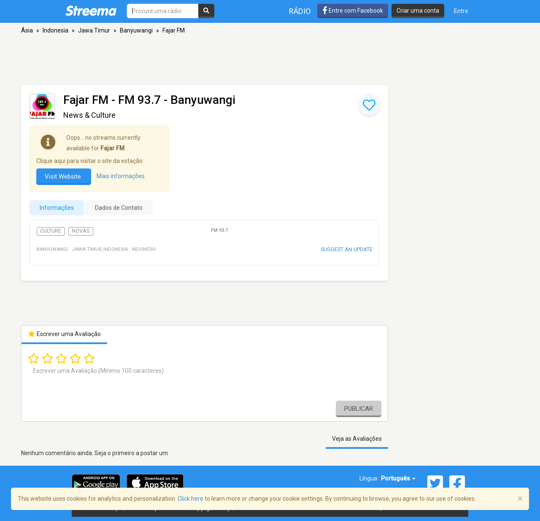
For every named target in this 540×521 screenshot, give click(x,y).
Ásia (27, 30)
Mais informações (121, 176)
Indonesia (55, 30)
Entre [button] (461, 11)
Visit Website (64, 176)
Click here (190, 498)
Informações (57, 207)
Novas (80, 231)
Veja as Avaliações (357, 438)
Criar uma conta (418, 10)
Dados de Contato (119, 207)
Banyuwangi (136, 30)
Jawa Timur (94, 30)
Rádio (300, 11)
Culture (50, 231)
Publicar (358, 408)
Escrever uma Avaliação (64, 334)
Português (398, 478)
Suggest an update (347, 249)
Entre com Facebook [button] (352, 10)
